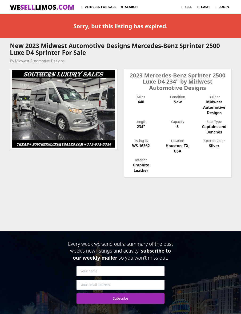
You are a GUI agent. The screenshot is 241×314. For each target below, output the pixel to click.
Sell (186, 6)
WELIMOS (42, 7)
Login (221, 6)
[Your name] (120, 271)
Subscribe (120, 298)
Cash (203, 6)
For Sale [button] (98, 6)
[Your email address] (120, 285)
